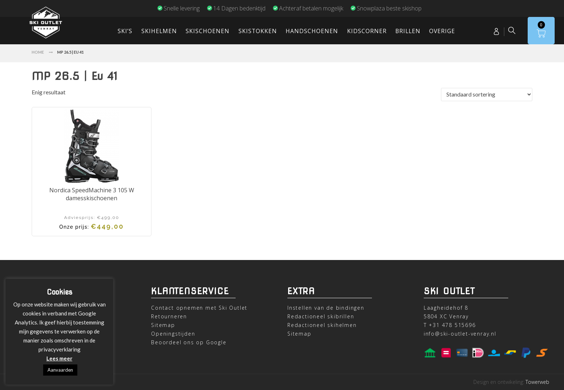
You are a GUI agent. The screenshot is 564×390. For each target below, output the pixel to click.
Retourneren (169, 316)
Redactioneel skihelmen (322, 325)
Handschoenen (312, 31)
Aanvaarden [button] (60, 370)
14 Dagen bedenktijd (236, 8)
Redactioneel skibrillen (320, 316)
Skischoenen (207, 31)
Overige (442, 31)
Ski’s (125, 31)
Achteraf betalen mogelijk (308, 8)
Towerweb (537, 381)
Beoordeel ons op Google (188, 342)
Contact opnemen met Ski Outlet (199, 307)
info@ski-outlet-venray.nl (460, 333)
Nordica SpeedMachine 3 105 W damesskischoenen (91, 194)
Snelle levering (178, 8)
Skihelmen (159, 31)
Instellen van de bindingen (325, 307)
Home (38, 52)
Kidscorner (367, 31)
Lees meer (59, 358)
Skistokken (257, 31)
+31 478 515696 (452, 325)
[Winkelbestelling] (486, 94)
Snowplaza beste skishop (386, 8)
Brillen (407, 31)
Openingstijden (173, 333)
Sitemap (163, 325)
